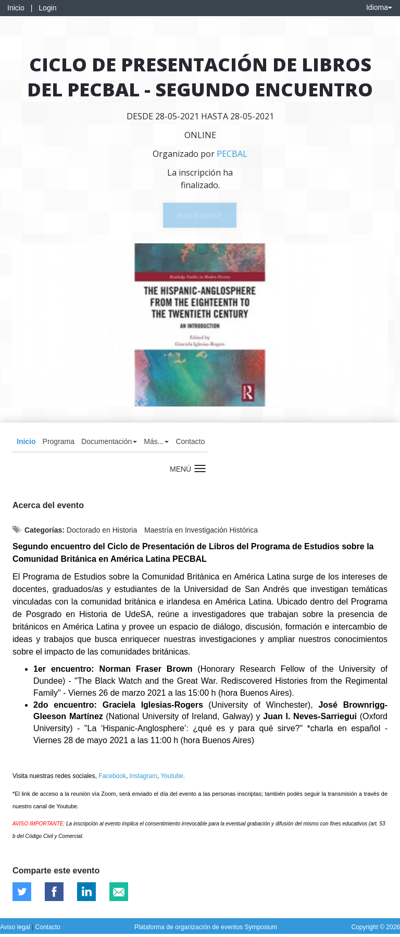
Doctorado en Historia (102, 530)
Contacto (190, 441)
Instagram (143, 776)
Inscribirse (199, 215)
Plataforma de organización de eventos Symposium (205, 927)
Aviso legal (16, 927)
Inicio (15, 8)
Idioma (379, 7)
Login (47, 8)
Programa (58, 441)
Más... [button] (156, 441)
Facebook (112, 776)
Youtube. (172, 776)
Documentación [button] (109, 441)
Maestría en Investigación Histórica (201, 530)
